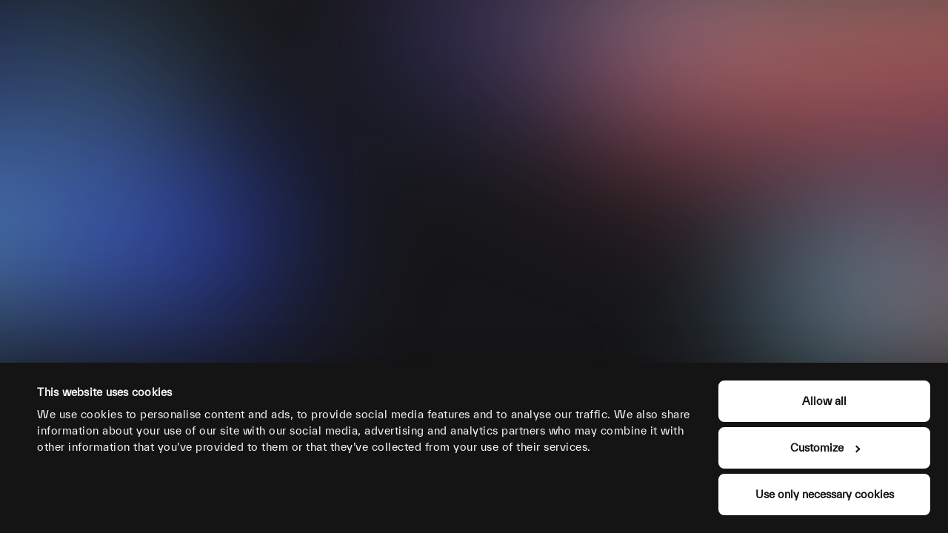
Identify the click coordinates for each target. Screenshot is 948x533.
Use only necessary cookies (824, 494)
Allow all (824, 401)
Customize (825, 447)
